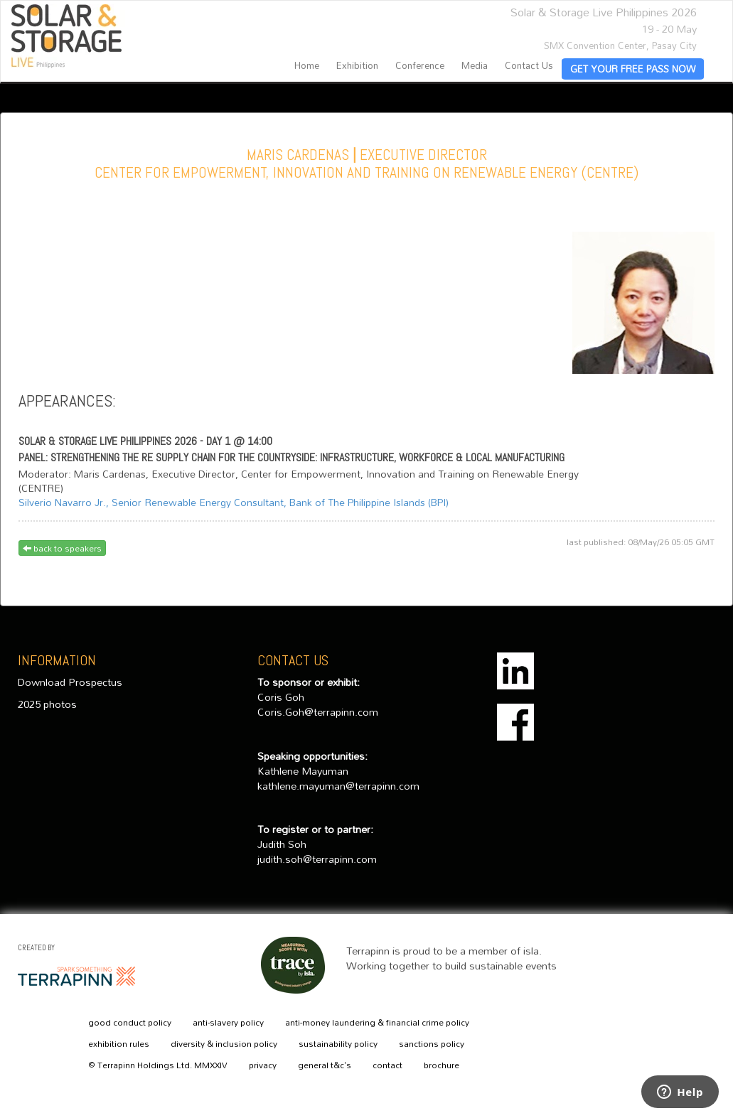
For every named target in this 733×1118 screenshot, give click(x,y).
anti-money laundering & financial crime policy (377, 1023)
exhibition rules (118, 1044)
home (306, 66)
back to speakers (62, 548)
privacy (263, 1065)
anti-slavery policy (228, 1023)
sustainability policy (338, 1044)
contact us (529, 66)
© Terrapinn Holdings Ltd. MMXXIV (158, 1065)
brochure (441, 1065)
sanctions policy (431, 1044)
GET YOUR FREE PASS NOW (632, 69)
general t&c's (324, 1065)
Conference (419, 66)
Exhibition (357, 66)
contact (387, 1065)
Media (474, 66)
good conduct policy (129, 1023)
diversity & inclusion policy (224, 1044)
